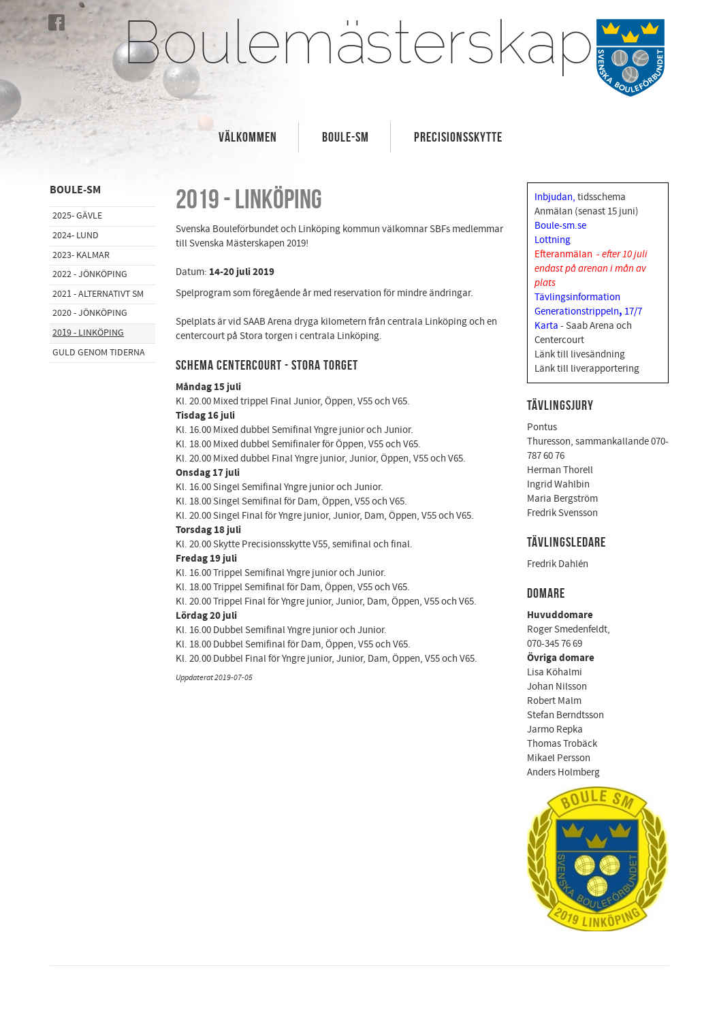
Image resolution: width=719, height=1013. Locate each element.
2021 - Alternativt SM (98, 294)
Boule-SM (345, 136)
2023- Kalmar (81, 255)
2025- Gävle (77, 216)
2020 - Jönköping (89, 313)
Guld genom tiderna (98, 353)
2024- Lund (75, 235)
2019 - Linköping (88, 333)
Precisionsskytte (458, 136)
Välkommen (248, 136)
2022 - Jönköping (89, 274)
